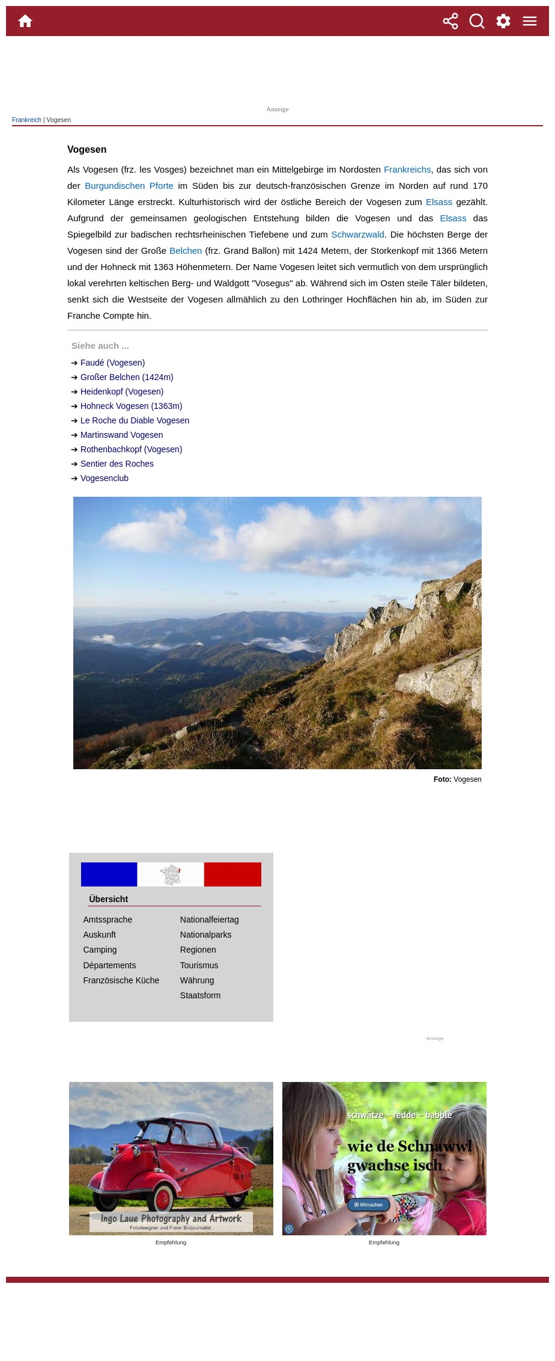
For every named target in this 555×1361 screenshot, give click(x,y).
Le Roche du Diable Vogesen (134, 420)
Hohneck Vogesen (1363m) (131, 406)
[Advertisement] (277, 69)
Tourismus (199, 965)
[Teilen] (450, 21)
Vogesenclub (104, 478)
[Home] (25, 21)
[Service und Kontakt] (503, 21)
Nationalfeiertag (209, 919)
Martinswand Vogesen (121, 435)
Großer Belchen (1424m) (127, 377)
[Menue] (530, 21)
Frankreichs (407, 169)
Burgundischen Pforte (129, 185)
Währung (197, 980)
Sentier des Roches (117, 464)
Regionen (198, 949)
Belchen (185, 250)
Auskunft (99, 934)
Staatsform (200, 995)
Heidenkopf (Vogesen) (122, 391)
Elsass (439, 202)
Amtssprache (108, 919)
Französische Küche (121, 980)
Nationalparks (206, 934)
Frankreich (26, 120)
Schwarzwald (357, 234)
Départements (109, 965)
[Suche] (477, 21)
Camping (100, 949)
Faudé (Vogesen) (112, 362)
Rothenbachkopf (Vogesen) (131, 449)
